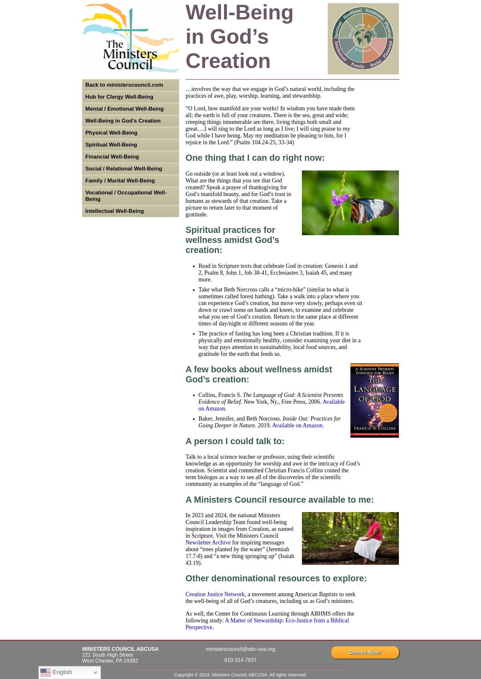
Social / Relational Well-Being (123, 169)
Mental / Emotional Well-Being (124, 109)
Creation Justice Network (215, 594)
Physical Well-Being (111, 133)
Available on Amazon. (298, 425)
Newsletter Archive (208, 542)
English (56, 672)
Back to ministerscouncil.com (124, 85)
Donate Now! (365, 652)
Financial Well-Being (112, 157)
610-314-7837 (240, 660)
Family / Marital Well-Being (120, 181)
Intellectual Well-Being (114, 211)
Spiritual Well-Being (111, 145)
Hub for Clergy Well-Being (119, 97)
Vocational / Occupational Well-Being (126, 196)
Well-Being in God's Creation (123, 121)
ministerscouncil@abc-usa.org (240, 649)
